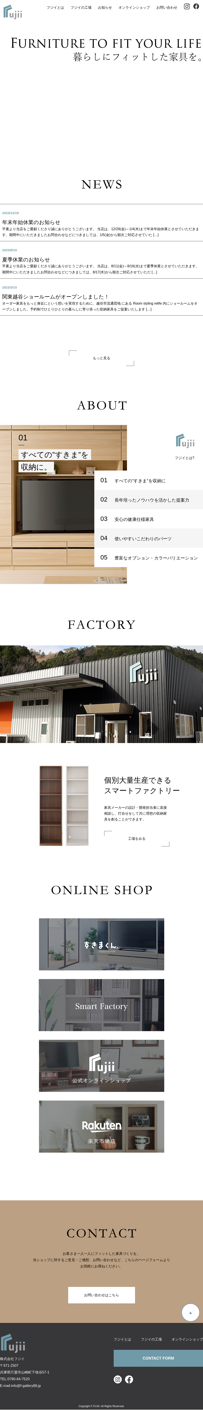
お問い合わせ (167, 9)
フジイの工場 (81, 9)
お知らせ (105, 9)
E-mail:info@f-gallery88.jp (20, 1387)
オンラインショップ (134, 9)
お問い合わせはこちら (101, 1296)
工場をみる (136, 840)
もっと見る (101, 359)
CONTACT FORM (158, 1360)
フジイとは (55, 9)
